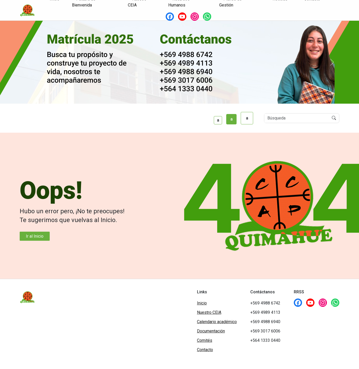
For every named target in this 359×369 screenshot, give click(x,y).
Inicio (202, 303)
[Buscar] (296, 118)
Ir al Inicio (34, 236)
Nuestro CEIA (209, 312)
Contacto (205, 349)
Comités (204, 340)
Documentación (211, 331)
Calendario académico (217, 321)
